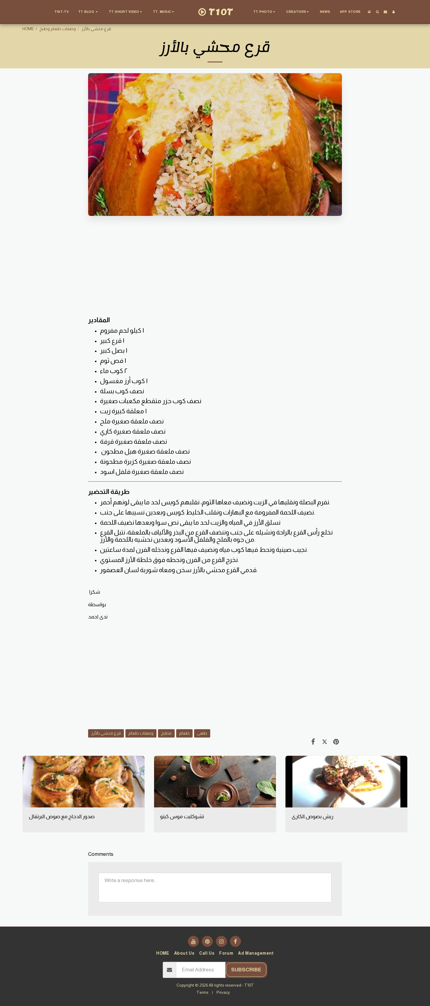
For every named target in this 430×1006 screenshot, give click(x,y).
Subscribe (246, 970)
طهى (202, 733)
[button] (89, 12)
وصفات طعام (140, 733)
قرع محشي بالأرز (106, 733)
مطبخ (166, 733)
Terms (202, 992)
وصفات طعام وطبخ (57, 28)
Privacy (223, 992)
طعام (184, 733)
